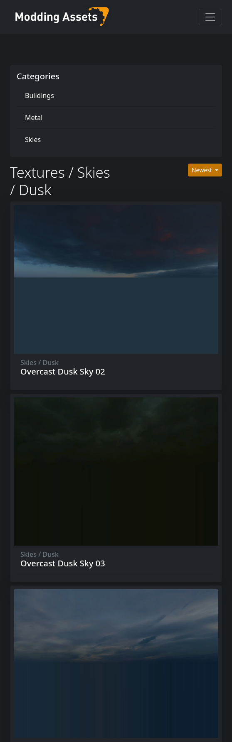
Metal (33, 117)
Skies (33, 139)
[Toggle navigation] (210, 17)
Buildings (39, 95)
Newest (203, 170)
